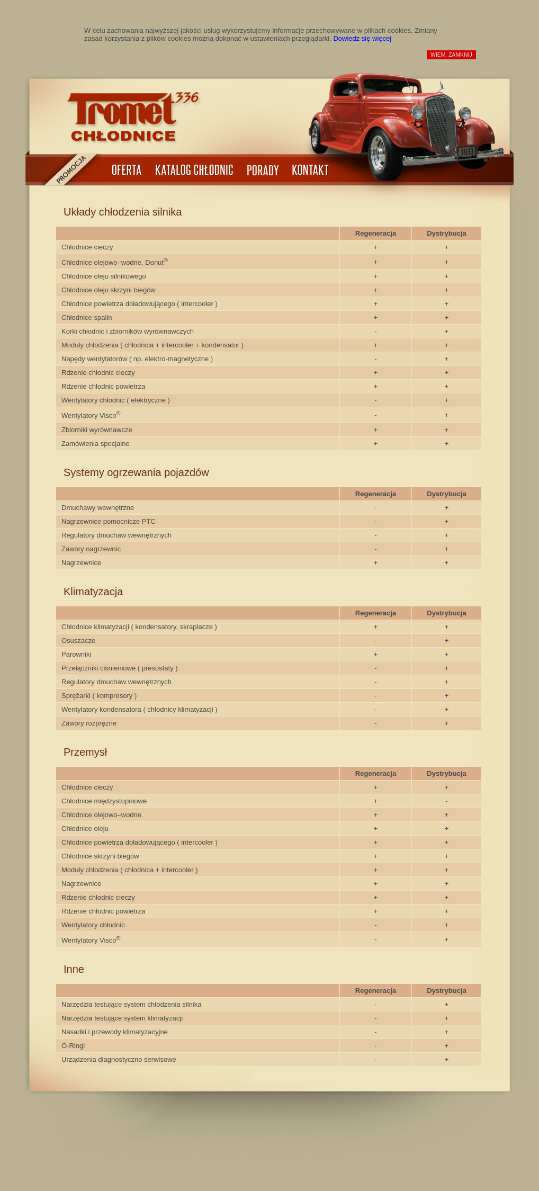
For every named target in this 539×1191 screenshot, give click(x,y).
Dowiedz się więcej (362, 38)
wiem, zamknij (451, 55)
